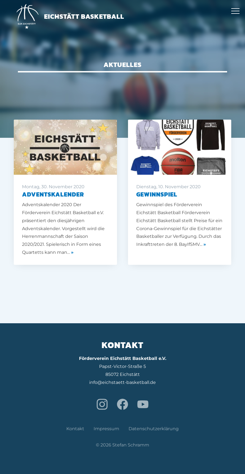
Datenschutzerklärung (154, 428)
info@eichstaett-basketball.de (122, 382)
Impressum (106, 428)
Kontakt (75, 428)
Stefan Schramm (130, 445)
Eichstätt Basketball (70, 16)
